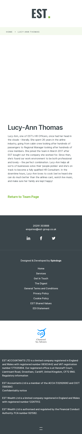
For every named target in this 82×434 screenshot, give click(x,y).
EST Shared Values (41, 303)
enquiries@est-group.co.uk (41, 229)
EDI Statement (41, 308)
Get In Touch (41, 278)
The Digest (41, 283)
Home (12, 32)
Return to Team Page (23, 197)
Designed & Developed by (41, 260)
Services (41, 273)
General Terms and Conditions (41, 288)
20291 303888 (41, 225)
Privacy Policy (41, 293)
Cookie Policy (41, 298)
